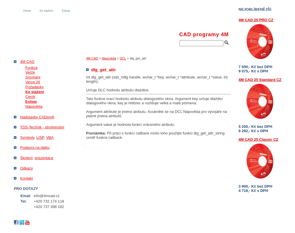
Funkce (31, 68)
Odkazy (26, 168)
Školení (26, 158)
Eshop (66, 10)
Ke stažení (46, 10)
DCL (123, 58)
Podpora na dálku (35, 147)
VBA (50, 137)
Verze (30, 72)
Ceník (30, 97)
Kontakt (26, 178)
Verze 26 (32, 82)
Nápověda (109, 58)
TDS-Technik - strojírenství (42, 127)
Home (27, 10)
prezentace (44, 158)
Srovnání (32, 77)
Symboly (27, 137)
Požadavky (34, 87)
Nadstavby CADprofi (37, 117)
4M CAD (92, 58)
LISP (40, 137)
